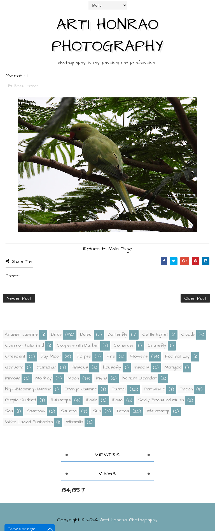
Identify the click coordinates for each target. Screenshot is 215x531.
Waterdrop (158, 411)
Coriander (124, 345)
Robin (91, 400)
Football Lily (177, 356)
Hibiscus (80, 367)
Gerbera (14, 367)
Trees (122, 411)
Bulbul (86, 334)
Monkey (43, 378)
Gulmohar (46, 367)
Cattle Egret (155, 334)
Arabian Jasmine (21, 334)
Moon (73, 378)
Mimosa (12, 378)
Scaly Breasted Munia (161, 400)
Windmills (74, 422)
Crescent (15, 356)
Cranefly (157, 345)
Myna (101, 378)
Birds (18, 85)
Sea (9, 411)
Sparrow (36, 411)
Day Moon (51, 356)
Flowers (139, 356)
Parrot (32, 85)
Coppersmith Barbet (78, 345)
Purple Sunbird (20, 400)
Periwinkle (154, 389)
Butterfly (117, 334)
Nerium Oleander (139, 378)
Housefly (112, 367)
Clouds (188, 334)
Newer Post (18, 298)
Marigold (172, 367)
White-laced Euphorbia (29, 422)
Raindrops (61, 400)
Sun (97, 411)
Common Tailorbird (24, 345)
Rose (117, 400)
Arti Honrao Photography (107, 35)
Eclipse (84, 356)
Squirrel (69, 411)
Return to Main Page (107, 248)
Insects (141, 367)
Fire (110, 356)
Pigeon (186, 389)
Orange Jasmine (80, 389)
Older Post (195, 298)
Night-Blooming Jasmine (28, 389)
